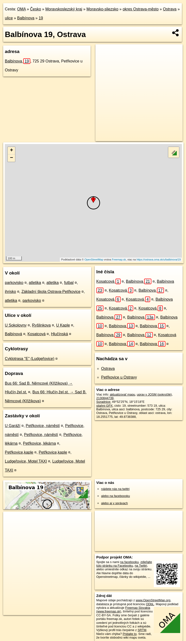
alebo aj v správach (114, 503)
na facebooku (129, 562)
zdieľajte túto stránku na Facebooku (124, 563)
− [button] (11, 158)
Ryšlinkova (41, 325)
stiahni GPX (104, 405)
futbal (69, 283)
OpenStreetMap (94, 259)
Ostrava (170, 9)
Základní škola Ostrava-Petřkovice (50, 292)
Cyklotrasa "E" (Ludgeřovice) (29, 359)
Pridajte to (130, 634)
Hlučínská (59, 334)
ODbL (150, 604)
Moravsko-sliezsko (102, 9)
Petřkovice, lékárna (39, 443)
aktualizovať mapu (122, 394)
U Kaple (63, 325)
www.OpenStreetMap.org (153, 600)
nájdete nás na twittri (115, 489)
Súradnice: (103, 402)
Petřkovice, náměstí (43, 426)
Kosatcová (36, 334)
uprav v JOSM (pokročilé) (154, 394)
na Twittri (141, 565)
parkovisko (14, 283)
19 (41, 18)
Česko (35, 9)
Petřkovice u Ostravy (119, 377)
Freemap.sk (119, 259)
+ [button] (11, 150)
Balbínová (13, 334)
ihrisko (10, 292)
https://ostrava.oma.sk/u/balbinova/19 (159, 259)
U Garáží (12, 426)
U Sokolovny (16, 325)
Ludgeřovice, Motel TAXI (26, 461)
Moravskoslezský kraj (63, 9)
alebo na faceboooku (115, 496)
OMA (21, 9)
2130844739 (105, 398)
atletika (35, 283)
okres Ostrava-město (140, 9)
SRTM (142, 630)
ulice (9, 18)
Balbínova (25, 18)
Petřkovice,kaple (19, 452)
